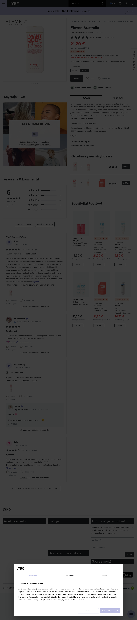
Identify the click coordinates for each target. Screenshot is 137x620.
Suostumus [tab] (32, 575)
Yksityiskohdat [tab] (68, 575)
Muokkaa (88, 611)
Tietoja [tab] (104, 575)
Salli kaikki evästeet (110, 611)
